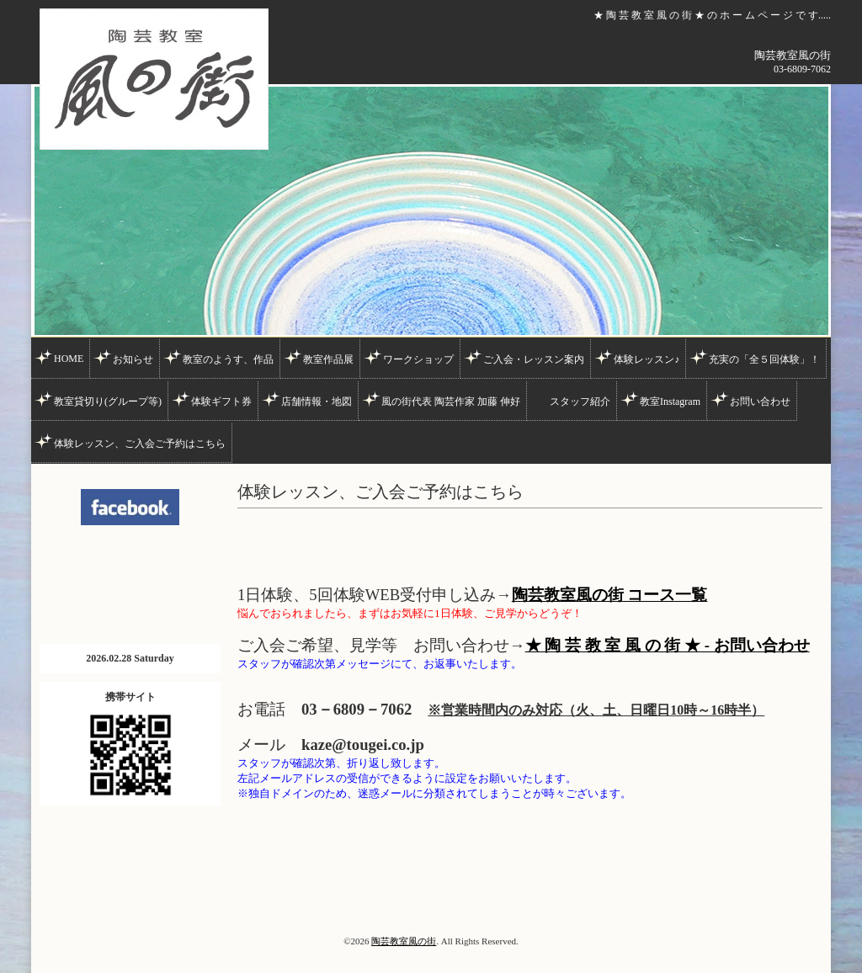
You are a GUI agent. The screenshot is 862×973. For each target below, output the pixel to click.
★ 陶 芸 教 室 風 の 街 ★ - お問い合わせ (667, 645)
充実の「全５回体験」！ (764, 359)
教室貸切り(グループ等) (108, 401)
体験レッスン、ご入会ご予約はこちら (140, 443)
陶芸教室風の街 (403, 941)
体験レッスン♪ (646, 359)
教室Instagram (670, 401)
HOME (68, 358)
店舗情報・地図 (316, 401)
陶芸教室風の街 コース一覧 (610, 594)
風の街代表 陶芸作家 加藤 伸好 (450, 401)
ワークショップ (418, 359)
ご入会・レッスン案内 (533, 359)
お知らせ (133, 359)
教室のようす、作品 (228, 359)
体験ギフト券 (221, 401)
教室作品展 (328, 359)
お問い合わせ (760, 401)
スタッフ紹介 (580, 401)
